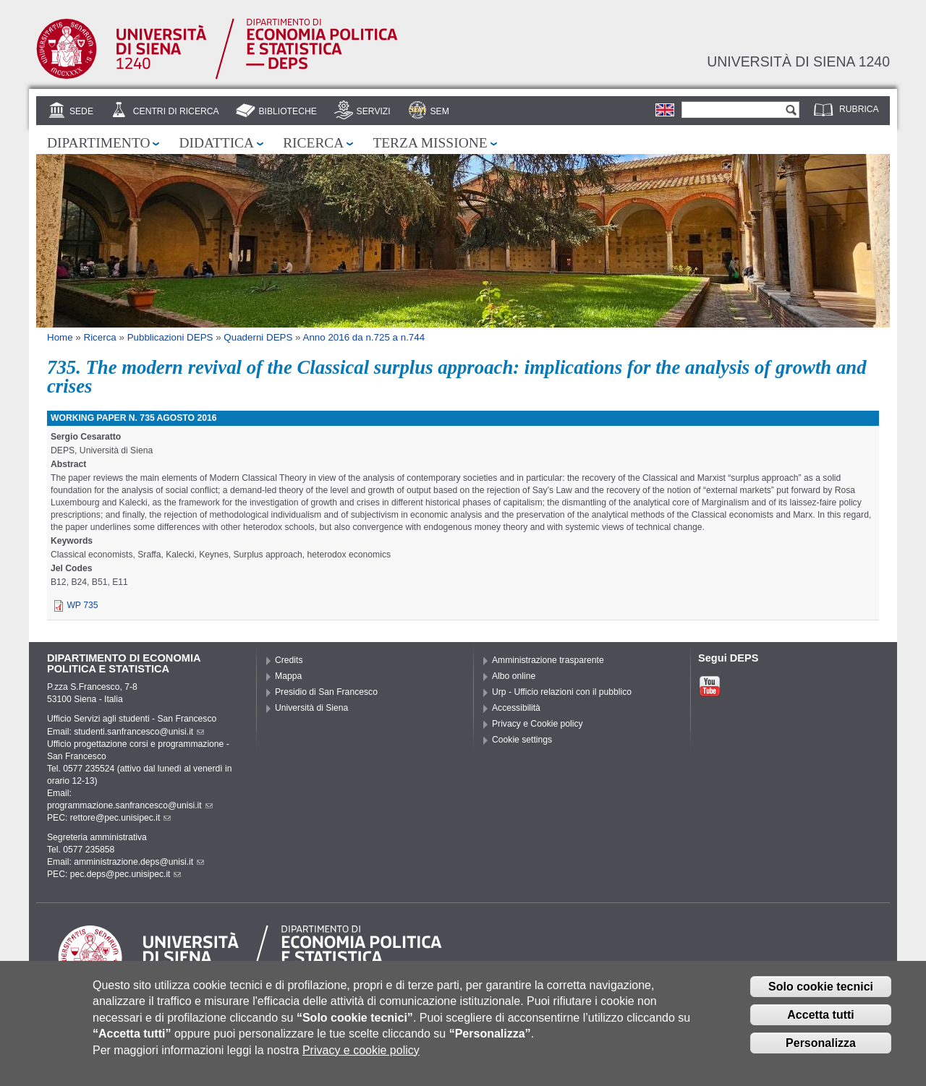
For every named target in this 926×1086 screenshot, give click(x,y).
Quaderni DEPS (258, 337)
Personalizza (821, 1054)
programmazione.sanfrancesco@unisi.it (130, 805)
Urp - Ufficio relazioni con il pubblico (562, 692)
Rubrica (859, 109)
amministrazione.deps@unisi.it (139, 862)
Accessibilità (516, 708)
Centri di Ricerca (176, 111)
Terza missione (430, 142)
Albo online (513, 676)
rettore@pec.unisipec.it (120, 818)
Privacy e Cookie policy (537, 724)
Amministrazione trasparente (548, 660)
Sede (81, 111)
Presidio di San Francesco (326, 692)
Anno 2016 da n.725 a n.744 (364, 337)
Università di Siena (311, 708)
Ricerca (313, 142)
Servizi (374, 111)
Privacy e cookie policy (361, 1061)
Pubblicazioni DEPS (170, 337)
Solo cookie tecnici (820, 997)
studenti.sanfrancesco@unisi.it (139, 732)
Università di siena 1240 (798, 61)
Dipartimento (98, 142)
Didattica (216, 142)
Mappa (288, 676)
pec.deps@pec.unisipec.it (126, 874)
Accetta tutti (820, 1025)
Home (60, 337)
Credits (289, 660)
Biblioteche (287, 111)
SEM (439, 111)
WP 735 (82, 605)
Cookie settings (522, 740)
